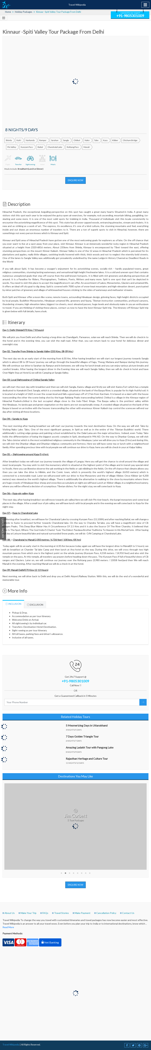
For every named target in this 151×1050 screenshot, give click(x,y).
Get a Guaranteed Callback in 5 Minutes (75, 695)
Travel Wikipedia (77, 4)
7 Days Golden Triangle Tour (82, 736)
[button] (61, 873)
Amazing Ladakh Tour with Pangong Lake (89, 747)
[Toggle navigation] (145, 5)
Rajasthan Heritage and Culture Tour (87, 758)
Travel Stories (61, 912)
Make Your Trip (28, 912)
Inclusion (13, 603)
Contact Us (128, 912)
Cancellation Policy (106, 912)
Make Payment (82, 912)
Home (8, 11)
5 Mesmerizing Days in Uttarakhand (86, 725)
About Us (10, 912)
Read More (8, 927)
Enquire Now (75, 180)
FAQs (45, 912)
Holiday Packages (23, 11)
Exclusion (35, 604)
